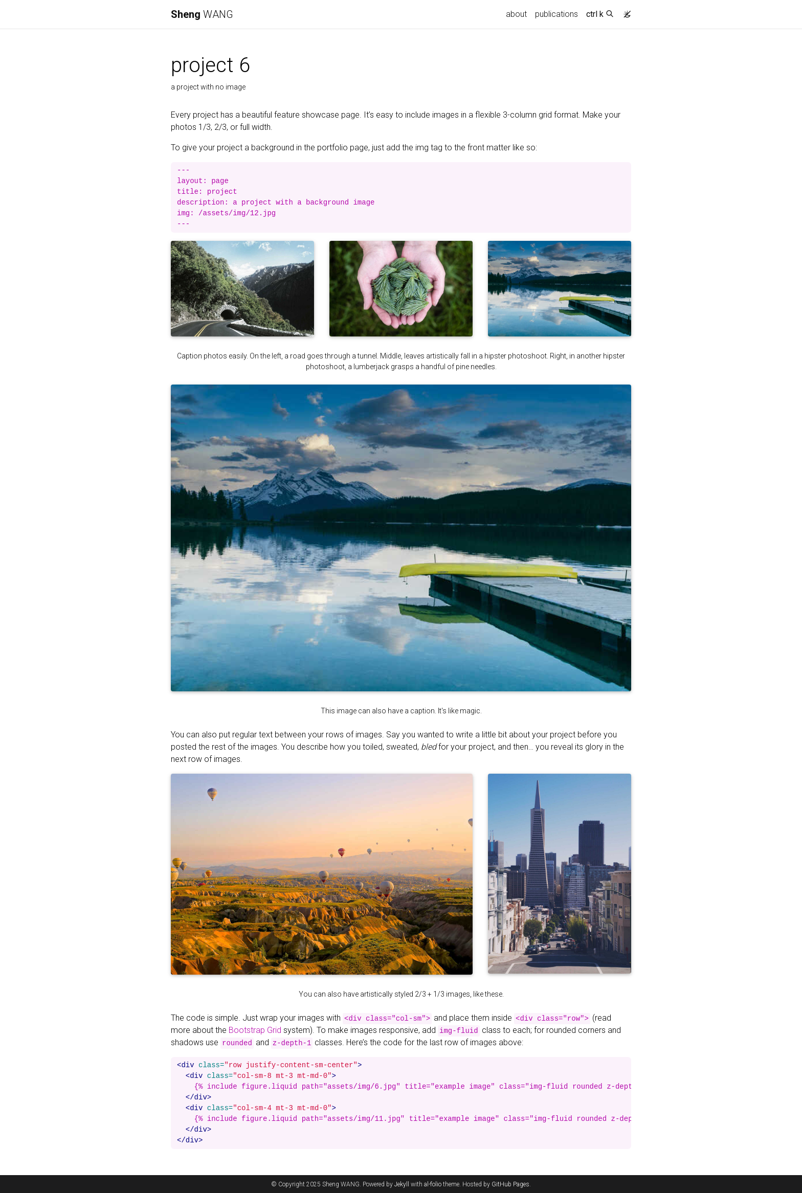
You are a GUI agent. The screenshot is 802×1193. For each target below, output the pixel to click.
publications (556, 14)
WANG (202, 14)
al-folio (432, 1184)
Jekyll (401, 1184)
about (516, 14)
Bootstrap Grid (255, 1030)
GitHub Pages (510, 1184)
